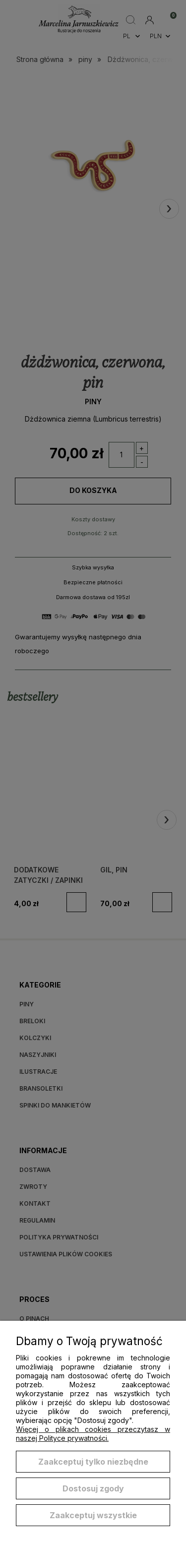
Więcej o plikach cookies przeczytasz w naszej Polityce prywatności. (93, 1433)
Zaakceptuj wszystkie (93, 1515)
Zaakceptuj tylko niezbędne (93, 1462)
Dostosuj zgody (93, 1488)
